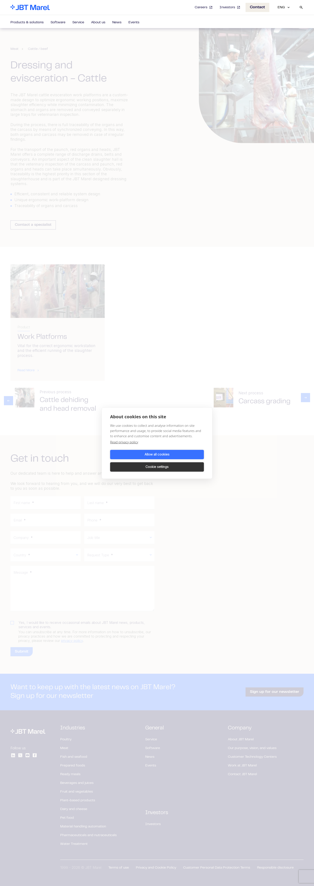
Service (78, 22)
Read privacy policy (124, 448)
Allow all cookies (132, 461)
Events (133, 22)
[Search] (301, 7)
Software (58, 22)
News (116, 22)
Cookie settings (181, 461)
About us (98, 22)
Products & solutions (27, 22)
